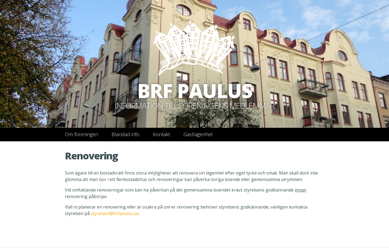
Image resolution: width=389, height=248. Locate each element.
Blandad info (125, 134)
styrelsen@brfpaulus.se (115, 213)
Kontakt (161, 134)
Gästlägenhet (198, 134)
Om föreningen (81, 134)
